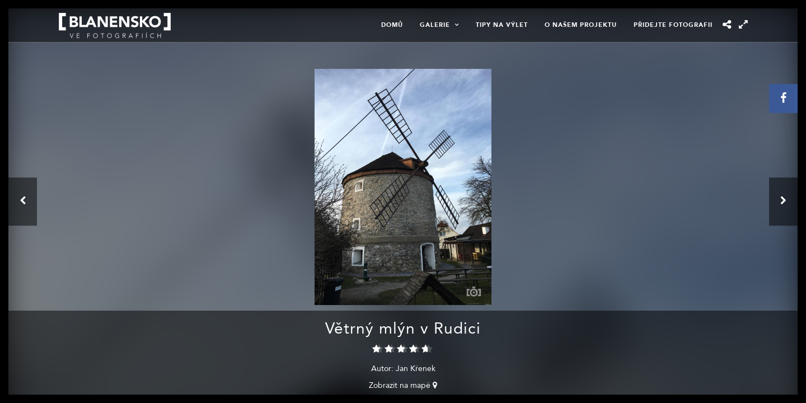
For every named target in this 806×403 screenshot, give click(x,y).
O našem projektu (581, 25)
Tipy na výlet (502, 25)
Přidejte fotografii (673, 25)
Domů (392, 25)
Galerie (435, 25)
